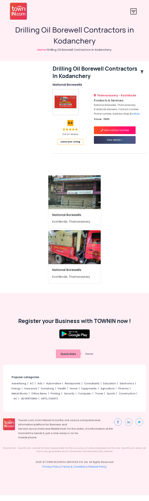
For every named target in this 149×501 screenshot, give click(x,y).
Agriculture (107, 394)
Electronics (127, 389)
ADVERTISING (29, 404)
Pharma (123, 394)
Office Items (39, 399)
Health (62, 394)
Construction (127, 399)
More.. (137, 116)
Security (69, 399)
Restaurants (72, 389)
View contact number (115, 133)
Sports (111, 399)
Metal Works (20, 399)
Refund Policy (98, 472)
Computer (84, 399)
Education (109, 389)
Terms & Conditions (74, 472)
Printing (55, 399)
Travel (99, 399)
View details (115, 142)
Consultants (91, 389)
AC (32, 389)
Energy (16, 394)
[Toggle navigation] (133, 11)
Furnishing (47, 394)
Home (41, 50)
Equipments (89, 394)
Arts (39, 389)
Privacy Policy (51, 472)
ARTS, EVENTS (49, 404)
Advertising (19, 389)
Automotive (53, 389)
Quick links (68, 360)
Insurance (30, 394)
